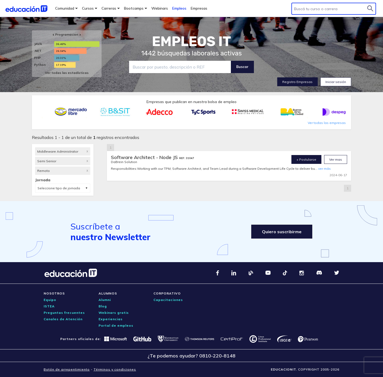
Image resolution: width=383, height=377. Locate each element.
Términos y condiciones (114, 369)
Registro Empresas (297, 82)
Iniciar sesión (335, 82)
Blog (103, 306)
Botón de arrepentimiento (67, 369)
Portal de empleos (116, 325)
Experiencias (111, 319)
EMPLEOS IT (191, 41)
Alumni (105, 300)
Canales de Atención (63, 319)
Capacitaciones (168, 300)
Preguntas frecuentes (64, 313)
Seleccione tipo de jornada (58, 188)
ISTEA (49, 306)
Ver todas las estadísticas (67, 73)
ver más (324, 169)
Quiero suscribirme (282, 231)
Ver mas (335, 159)
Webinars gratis (114, 313)
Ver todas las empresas (327, 123)
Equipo (50, 300)
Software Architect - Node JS (145, 157)
